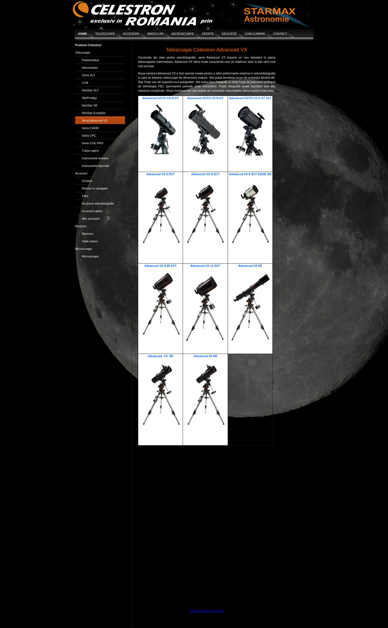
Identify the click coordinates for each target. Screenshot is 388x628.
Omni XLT (88, 75)
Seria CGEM (90, 128)
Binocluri (87, 233)
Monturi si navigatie (95, 188)
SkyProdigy (89, 97)
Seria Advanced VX (95, 120)
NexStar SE (89, 105)
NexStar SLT (90, 90)
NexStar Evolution (94, 113)
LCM (85, 82)
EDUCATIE (229, 33)
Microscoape (90, 256)
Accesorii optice (92, 211)
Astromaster (90, 67)
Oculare (87, 180)
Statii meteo (90, 241)
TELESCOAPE (105, 33)
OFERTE (208, 33)
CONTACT (280, 33)
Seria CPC (89, 135)
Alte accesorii (90, 218)
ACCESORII (131, 33)
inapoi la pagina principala (206, 610)
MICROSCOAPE (183, 33)
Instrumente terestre (95, 158)
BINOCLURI (155, 33)
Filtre (85, 196)
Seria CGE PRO (92, 143)
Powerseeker (90, 60)
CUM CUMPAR (255, 33)
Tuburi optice (90, 150)
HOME (82, 33)
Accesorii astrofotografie (98, 203)
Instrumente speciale (95, 165)
